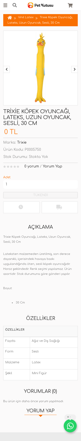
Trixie (22, 142)
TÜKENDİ (40, 195)
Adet (7, 177)
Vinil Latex (26, 17)
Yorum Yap (52, 166)
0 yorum (31, 166)
